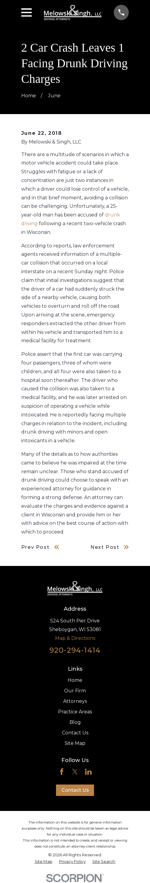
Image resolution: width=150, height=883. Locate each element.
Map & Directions (75, 638)
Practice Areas (75, 712)
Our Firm (75, 691)
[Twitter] (75, 771)
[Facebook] (61, 771)
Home (75, 680)
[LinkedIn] (88, 771)
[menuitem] (43, 861)
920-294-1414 (75, 650)
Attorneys (75, 701)
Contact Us (75, 733)
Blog (75, 722)
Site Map (75, 743)
